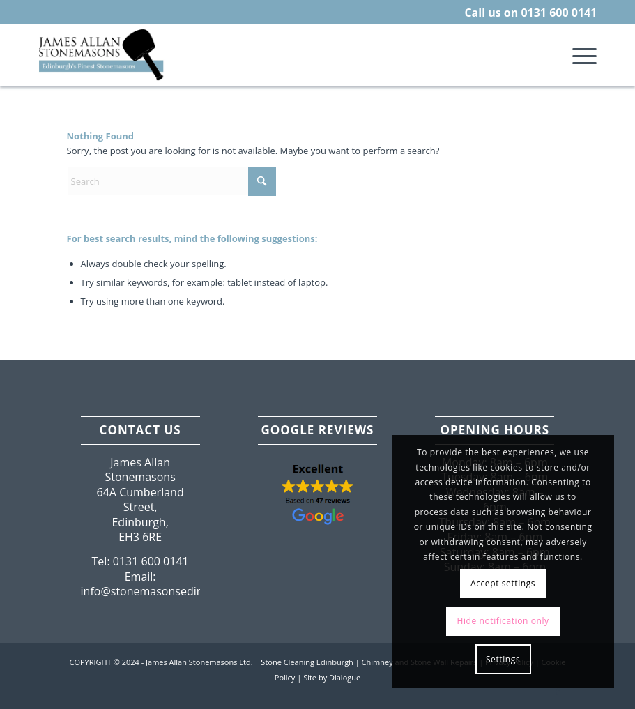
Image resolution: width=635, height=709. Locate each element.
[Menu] (577, 55)
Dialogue (344, 677)
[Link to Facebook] (557, 691)
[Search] (171, 181)
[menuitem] (577, 55)
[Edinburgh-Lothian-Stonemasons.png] (102, 55)
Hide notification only (503, 621)
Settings (503, 659)
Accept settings (502, 583)
